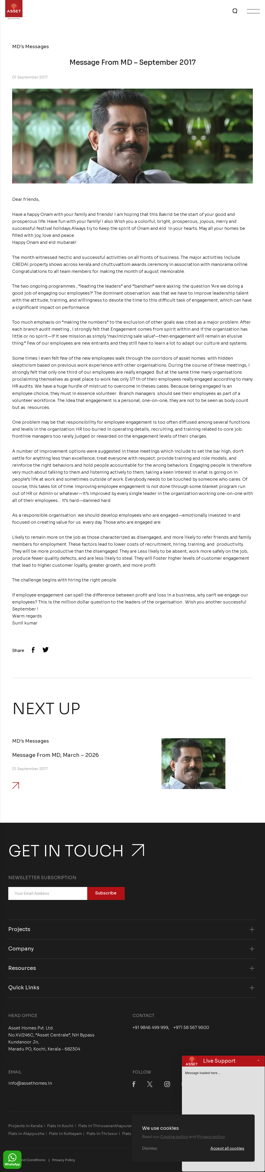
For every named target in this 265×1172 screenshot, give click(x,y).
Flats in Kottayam (65, 1133)
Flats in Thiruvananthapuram (106, 1125)
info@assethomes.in (30, 1083)
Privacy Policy (63, 1160)
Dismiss (149, 1148)
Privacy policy (211, 1136)
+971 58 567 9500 (191, 1028)
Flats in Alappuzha (26, 1133)
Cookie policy (174, 1136)
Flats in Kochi (60, 1125)
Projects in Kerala (25, 1125)
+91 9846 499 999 (150, 1028)
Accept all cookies (227, 1148)
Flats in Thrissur (101, 1133)
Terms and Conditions (26, 1160)
